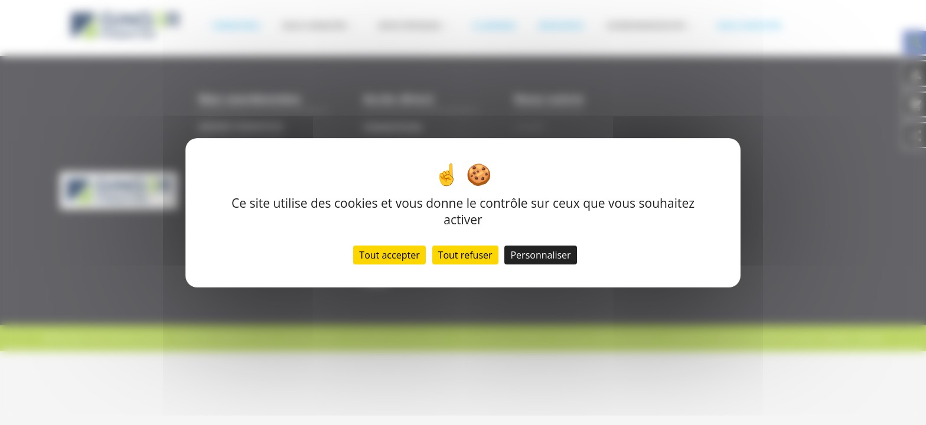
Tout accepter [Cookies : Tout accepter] (389, 255)
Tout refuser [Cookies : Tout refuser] (465, 255)
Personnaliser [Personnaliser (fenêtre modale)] (540, 255)
